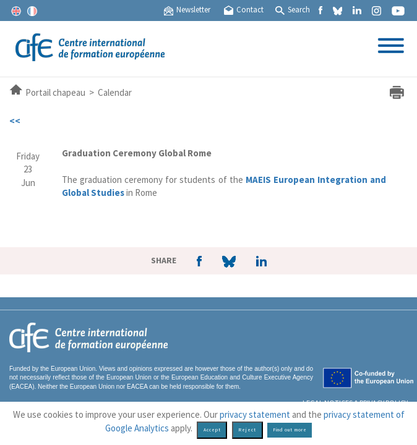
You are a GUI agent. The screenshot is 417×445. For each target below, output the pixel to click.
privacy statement (255, 414)
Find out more (290, 430)
